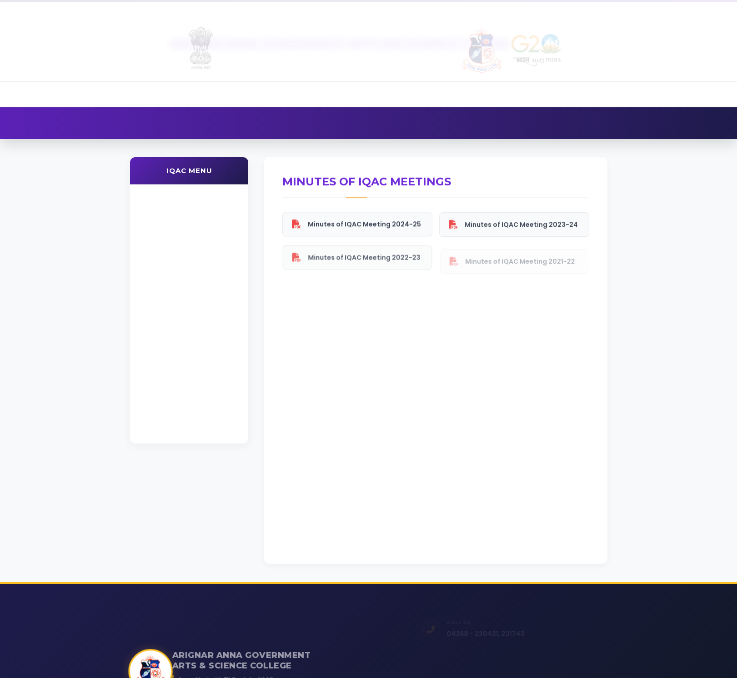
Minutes (162, 336)
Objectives (162, 241)
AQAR (154, 311)
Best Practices (168, 386)
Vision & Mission (170, 219)
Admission (559, 9)
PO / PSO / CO (168, 360)
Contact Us (699, 9)
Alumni (605, 9)
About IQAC (165, 195)
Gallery (647, 9)
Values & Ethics (169, 288)
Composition (166, 265)
